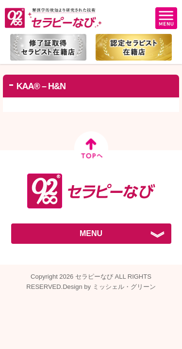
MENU (91, 233)
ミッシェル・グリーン (124, 286)
